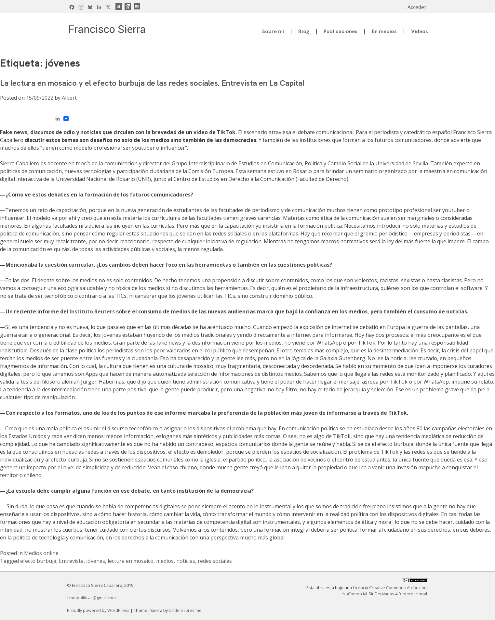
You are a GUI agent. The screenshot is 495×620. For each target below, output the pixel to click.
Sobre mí (273, 31)
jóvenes (95, 560)
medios (165, 560)
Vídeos (419, 31)
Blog (303, 31)
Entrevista (71, 560)
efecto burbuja (38, 560)
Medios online (41, 553)
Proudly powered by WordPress (98, 610)
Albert (69, 97)
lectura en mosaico (131, 560)
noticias (185, 560)
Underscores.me (185, 610)
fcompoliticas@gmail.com (91, 598)
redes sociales (215, 560)
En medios (384, 31)
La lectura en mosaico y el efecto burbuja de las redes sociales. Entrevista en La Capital (152, 83)
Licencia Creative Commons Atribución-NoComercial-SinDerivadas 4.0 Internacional (385, 591)
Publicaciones (340, 31)
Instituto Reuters (92, 311)
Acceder (417, 7)
